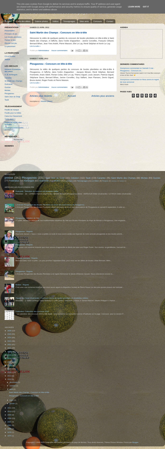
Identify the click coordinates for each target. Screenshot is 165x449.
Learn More (134, 7)
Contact (109, 21)
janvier (12, 404)
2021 (9, 348)
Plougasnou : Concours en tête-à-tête (51, 64)
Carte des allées (23, 21)
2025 (9, 334)
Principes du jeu (11, 34)
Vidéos (55, 21)
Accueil (8, 21)
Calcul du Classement (13, 116)
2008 (9, 418)
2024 (9, 338)
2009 (9, 415)
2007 (9, 422)
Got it (146, 7)
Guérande (9, 84)
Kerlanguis (29, 180)
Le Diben (95, 181)
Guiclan (8, 87)
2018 (9, 358)
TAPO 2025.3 (10, 119)
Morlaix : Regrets (22, 285)
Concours (97, 21)
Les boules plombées (13, 37)
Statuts (7, 59)
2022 (9, 345)
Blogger (135, 442)
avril (11, 389)
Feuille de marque (12, 110)
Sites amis (84, 21)
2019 (9, 355)
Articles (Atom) (46, 101)
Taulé (7, 100)
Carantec (8, 78)
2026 (9, 331)
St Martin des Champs (13, 81)
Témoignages (69, 21)
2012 (9, 379)
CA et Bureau (10, 56)
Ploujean (105, 181)
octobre (13, 386)
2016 (9, 365)
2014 (9, 372)
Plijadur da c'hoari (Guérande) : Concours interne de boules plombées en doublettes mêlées (51, 298)
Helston (121, 181)
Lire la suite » (35, 46)
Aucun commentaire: (59, 50)
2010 (9, 411)
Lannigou (69, 181)
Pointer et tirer (10, 40)
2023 (9, 341)
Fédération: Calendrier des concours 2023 (32, 311)
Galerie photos (41, 21)
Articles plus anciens (102, 95)
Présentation (10, 31)
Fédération (14, 180)
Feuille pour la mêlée (13, 113)
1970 (9, 436)
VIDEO (57, 180)
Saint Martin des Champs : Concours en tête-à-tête (58, 32)
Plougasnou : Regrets (24, 231)
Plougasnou (9, 93)
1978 (9, 432)
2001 (9, 425)
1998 (9, 429)
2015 (9, 369)
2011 (9, 408)
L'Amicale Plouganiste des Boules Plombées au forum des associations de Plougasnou (49, 205)
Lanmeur (114, 181)
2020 (9, 352)
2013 (9, 376)
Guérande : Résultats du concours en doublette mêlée (36, 191)
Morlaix (7, 90)
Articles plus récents (41, 95)
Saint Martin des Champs (123, 178)
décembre (14, 382)
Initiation (75, 178)
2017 (9, 362)
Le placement (10, 46)
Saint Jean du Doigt (12, 97)
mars (12, 400)
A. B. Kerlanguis (11, 75)
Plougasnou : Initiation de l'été (27, 218)
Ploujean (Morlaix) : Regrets (26, 258)
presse (9, 177)
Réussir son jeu (11, 43)
